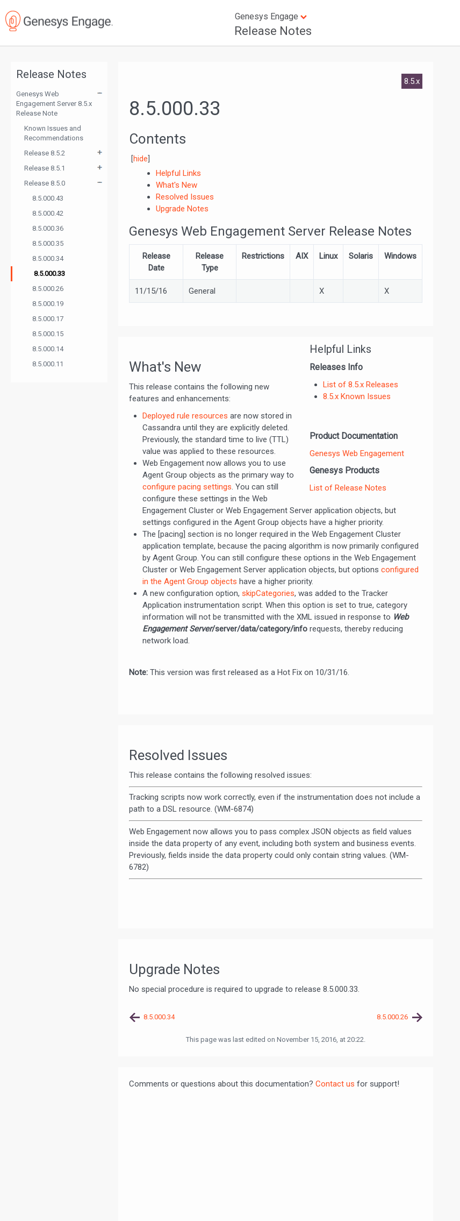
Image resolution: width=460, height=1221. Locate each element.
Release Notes (273, 31)
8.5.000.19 (47, 304)
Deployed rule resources (185, 416)
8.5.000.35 (47, 243)
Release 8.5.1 (44, 168)
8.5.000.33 (49, 273)
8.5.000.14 (47, 349)
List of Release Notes (348, 488)
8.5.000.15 (47, 334)
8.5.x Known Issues (357, 396)
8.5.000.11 (47, 364)
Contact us (335, 1084)
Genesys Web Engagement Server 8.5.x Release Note (54, 103)
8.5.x (412, 81)
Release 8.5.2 (44, 153)
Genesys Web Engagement (357, 453)
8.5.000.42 (47, 213)
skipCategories (268, 593)
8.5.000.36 (47, 228)
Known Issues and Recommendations (53, 133)
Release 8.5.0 (44, 183)
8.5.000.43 (47, 198)
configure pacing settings (187, 487)
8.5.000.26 (47, 289)
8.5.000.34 (47, 258)
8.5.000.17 (47, 319)
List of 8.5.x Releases (360, 384)
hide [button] (140, 158)
